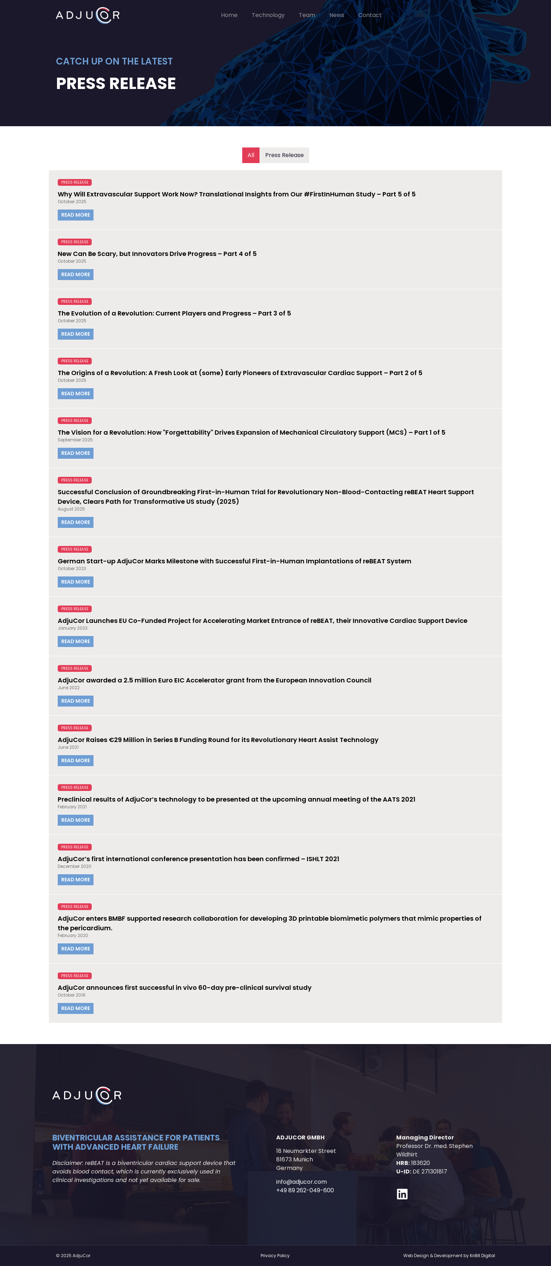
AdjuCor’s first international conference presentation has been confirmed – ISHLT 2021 (198, 858)
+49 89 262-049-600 (305, 1190)
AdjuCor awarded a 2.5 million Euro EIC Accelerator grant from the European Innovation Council (214, 680)
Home (229, 15)
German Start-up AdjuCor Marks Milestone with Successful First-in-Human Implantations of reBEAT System (234, 561)
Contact (370, 15)
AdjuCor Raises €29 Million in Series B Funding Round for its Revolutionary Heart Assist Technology (218, 739)
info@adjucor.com (301, 1182)
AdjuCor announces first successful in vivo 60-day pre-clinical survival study (185, 987)
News (336, 15)
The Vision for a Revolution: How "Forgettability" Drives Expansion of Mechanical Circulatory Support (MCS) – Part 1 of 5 (251, 432)
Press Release (74, 182)
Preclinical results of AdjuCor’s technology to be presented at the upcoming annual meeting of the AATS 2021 (236, 799)
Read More (75, 214)
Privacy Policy (275, 1256)
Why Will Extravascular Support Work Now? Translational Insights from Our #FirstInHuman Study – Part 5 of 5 (237, 194)
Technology (268, 15)
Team (307, 15)
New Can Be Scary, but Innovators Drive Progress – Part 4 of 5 (157, 253)
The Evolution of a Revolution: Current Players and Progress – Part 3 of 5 (174, 313)
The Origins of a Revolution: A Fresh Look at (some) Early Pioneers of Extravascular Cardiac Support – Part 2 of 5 (240, 372)
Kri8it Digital (482, 1256)
